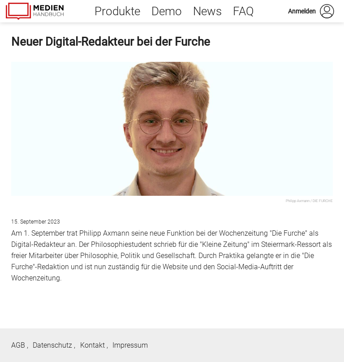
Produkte (117, 11)
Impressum (130, 345)
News (207, 11)
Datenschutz (52, 345)
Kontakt (92, 345)
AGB (18, 345)
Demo (166, 11)
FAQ (243, 11)
